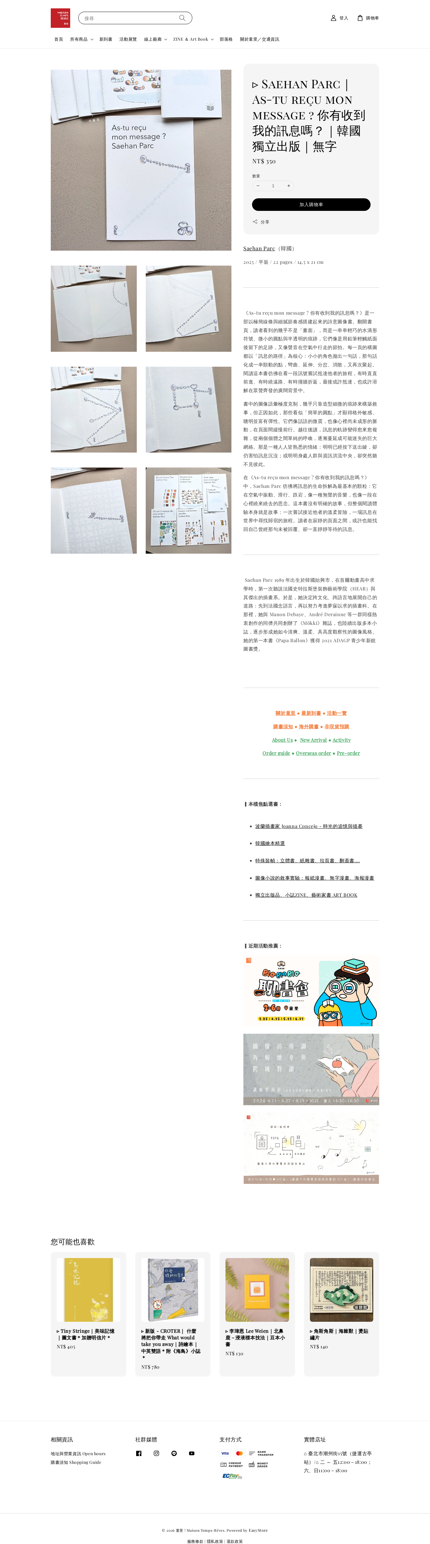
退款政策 (235, 1541)
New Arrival (313, 740)
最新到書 (311, 713)
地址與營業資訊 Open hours (78, 1453)
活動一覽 (337, 713)
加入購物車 (311, 204)
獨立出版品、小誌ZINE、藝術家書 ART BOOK (306, 895)
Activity (342, 740)
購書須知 (283, 726)
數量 (256, 175)
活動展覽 (128, 39)
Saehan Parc (259, 248)
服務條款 (195, 1541)
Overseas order (313, 753)
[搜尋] (182, 18)
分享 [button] (260, 222)
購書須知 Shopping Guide (76, 1462)
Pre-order (348, 753)
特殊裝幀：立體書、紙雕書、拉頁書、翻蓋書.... (307, 860)
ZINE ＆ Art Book (190, 39)
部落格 (226, 39)
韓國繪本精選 (270, 843)
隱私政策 (215, 1541)
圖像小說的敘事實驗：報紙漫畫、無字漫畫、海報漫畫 (314, 878)
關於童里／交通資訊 (259, 39)
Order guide (276, 753)
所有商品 (78, 39)
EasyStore (258, 1530)
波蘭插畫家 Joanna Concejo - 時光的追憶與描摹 (309, 826)
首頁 (58, 39)
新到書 (106, 39)
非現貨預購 (337, 726)
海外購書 (309, 726)
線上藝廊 (153, 39)
